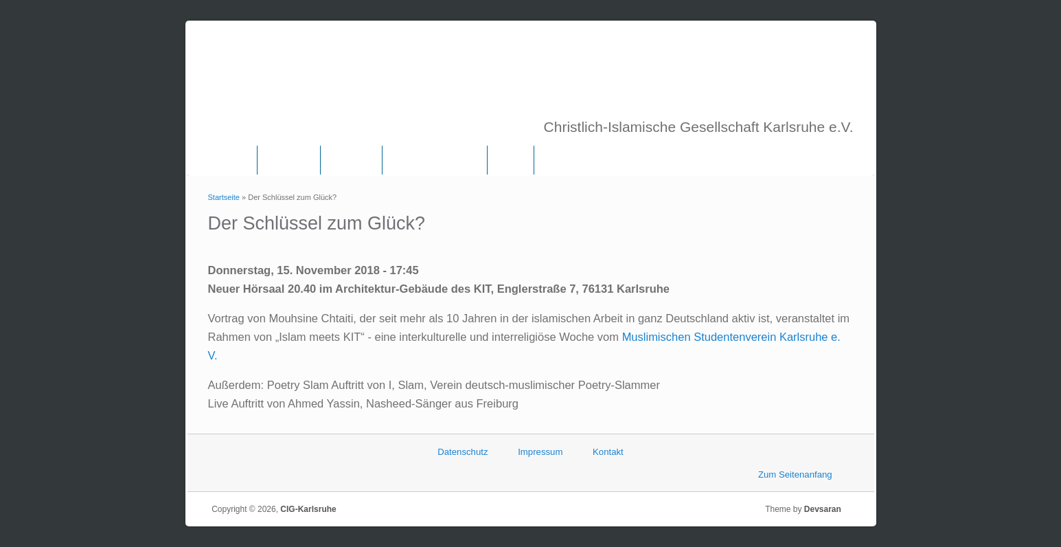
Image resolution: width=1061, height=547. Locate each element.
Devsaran (826, 509)
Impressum (540, 452)
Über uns (288, 160)
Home (231, 160)
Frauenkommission (434, 160)
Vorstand (351, 160)
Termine (563, 160)
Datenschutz (462, 452)
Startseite (224, 197)
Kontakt (608, 452)
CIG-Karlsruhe (308, 509)
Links (510, 160)
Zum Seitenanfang (795, 474)
